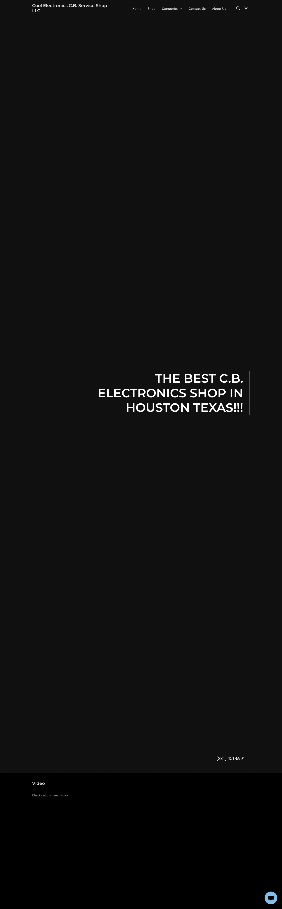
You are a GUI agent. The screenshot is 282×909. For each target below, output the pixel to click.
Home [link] (136, 9)
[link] (70, 11)
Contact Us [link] (197, 9)
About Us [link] (219, 9)
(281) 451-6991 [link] (230, 758)
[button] (172, 8)
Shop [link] (152, 9)
